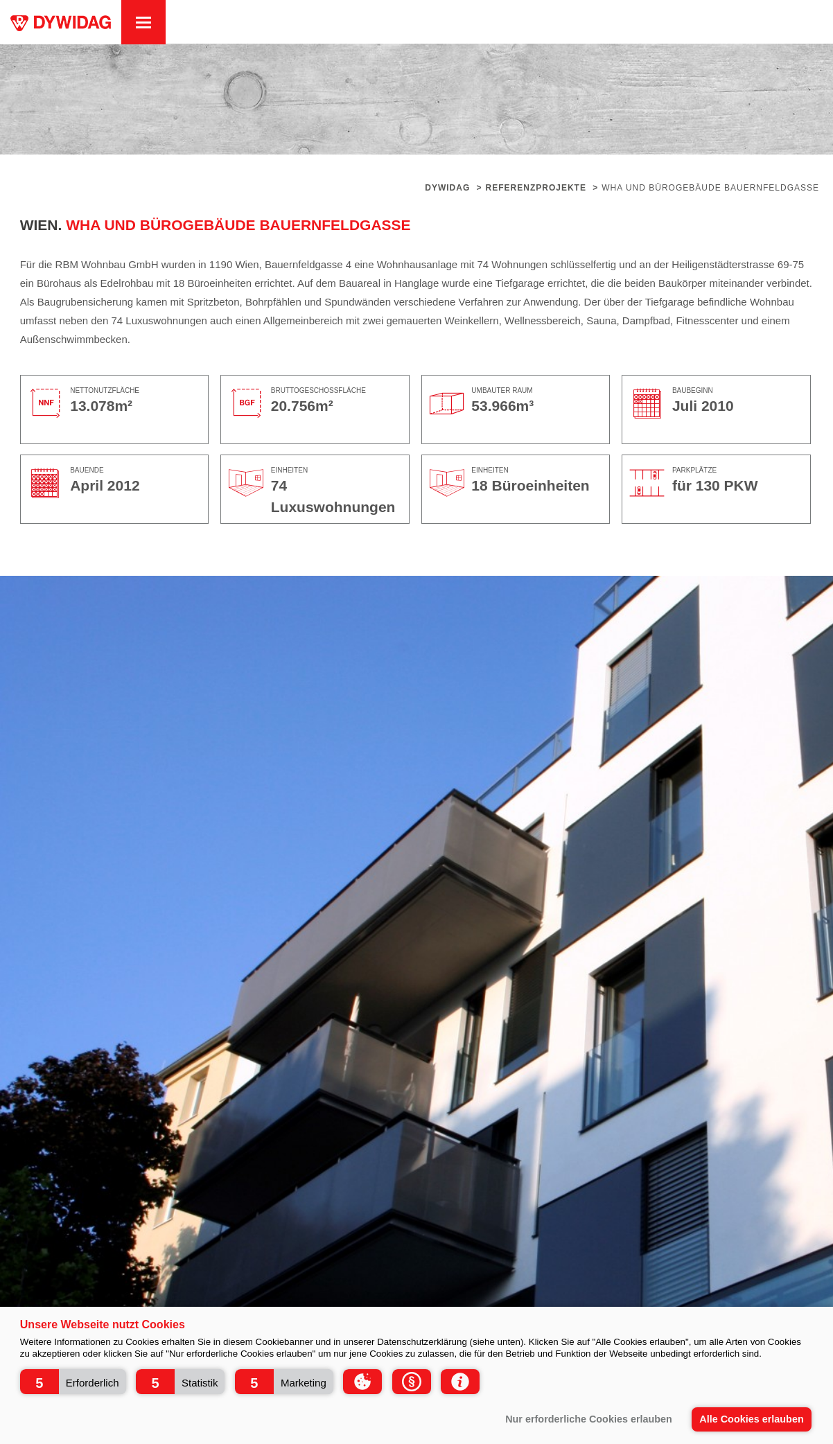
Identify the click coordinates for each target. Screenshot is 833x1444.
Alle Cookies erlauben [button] (751, 1419)
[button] (73, 1381)
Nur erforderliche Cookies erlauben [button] (588, 1419)
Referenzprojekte (536, 188)
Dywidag (447, 188)
